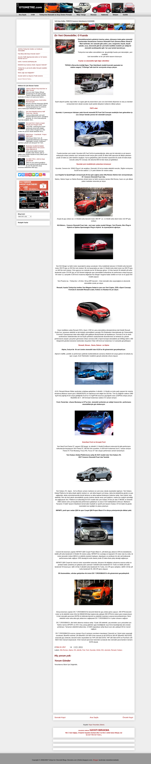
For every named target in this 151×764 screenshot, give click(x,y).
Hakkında (104, 15)
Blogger (95, 760)
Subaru (119, 650)
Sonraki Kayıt (60, 717)
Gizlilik (125, 15)
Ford (87, 650)
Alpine (71, 650)
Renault (113, 650)
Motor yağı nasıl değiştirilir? (26, 72)
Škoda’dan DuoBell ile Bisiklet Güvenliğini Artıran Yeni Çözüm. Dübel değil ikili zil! (35, 147)
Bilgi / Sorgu (81, 15)
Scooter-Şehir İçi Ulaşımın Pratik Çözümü (30, 76)
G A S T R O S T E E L (24, 79)
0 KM (33, 15)
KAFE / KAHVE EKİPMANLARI (27, 61)
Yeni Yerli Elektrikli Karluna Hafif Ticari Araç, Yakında (35, 112)
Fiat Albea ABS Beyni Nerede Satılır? (29, 54)
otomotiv (107, 650)
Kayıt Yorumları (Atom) (96, 725)
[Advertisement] (33, 32)
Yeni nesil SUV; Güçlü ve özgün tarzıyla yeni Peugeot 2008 (35, 123)
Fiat (83, 650)
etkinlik (79, 650)
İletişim (115, 15)
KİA (102, 650)
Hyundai (92, 650)
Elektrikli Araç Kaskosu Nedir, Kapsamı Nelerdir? (32, 65)
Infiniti (98, 650)
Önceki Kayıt (128, 717)
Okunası (93, 15)
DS (75, 650)
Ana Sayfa (22, 15)
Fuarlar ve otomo (93, 61)
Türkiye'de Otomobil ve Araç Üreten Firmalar (55, 15)
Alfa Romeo (64, 650)
